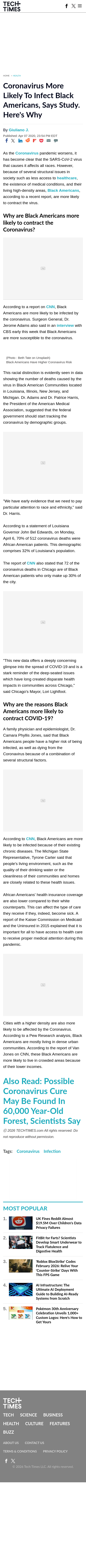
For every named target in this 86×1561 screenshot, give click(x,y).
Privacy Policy (55, 1451)
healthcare (67, 178)
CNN (50, 307)
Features (60, 1423)
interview (65, 325)
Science (28, 1414)
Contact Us (34, 1443)
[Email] (48, 140)
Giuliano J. (19, 130)
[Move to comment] (55, 140)
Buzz (8, 1432)
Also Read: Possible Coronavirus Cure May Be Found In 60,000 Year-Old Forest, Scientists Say (42, 1101)
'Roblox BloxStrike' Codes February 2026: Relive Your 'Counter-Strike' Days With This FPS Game (57, 1268)
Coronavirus (27, 153)
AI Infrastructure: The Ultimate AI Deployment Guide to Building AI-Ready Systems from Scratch (57, 1292)
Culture (34, 1423)
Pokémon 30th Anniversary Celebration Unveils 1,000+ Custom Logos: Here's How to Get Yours (59, 1315)
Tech (8, 1414)
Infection (52, 1151)
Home (6, 75)
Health (17, 75)
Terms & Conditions (20, 1451)
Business (53, 1414)
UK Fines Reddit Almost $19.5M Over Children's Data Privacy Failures (58, 1223)
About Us (11, 1443)
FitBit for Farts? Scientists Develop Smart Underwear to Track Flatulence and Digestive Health (58, 1244)
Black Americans (63, 190)
